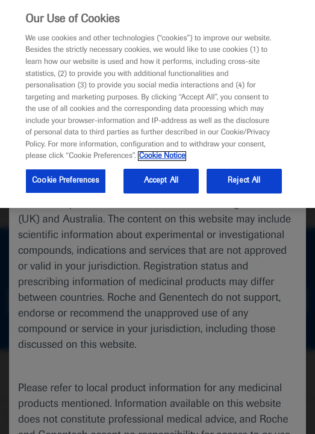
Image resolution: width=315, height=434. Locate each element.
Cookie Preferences (65, 180)
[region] (157, 104)
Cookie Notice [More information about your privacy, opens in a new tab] (162, 156)
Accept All (161, 180)
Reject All (244, 180)
